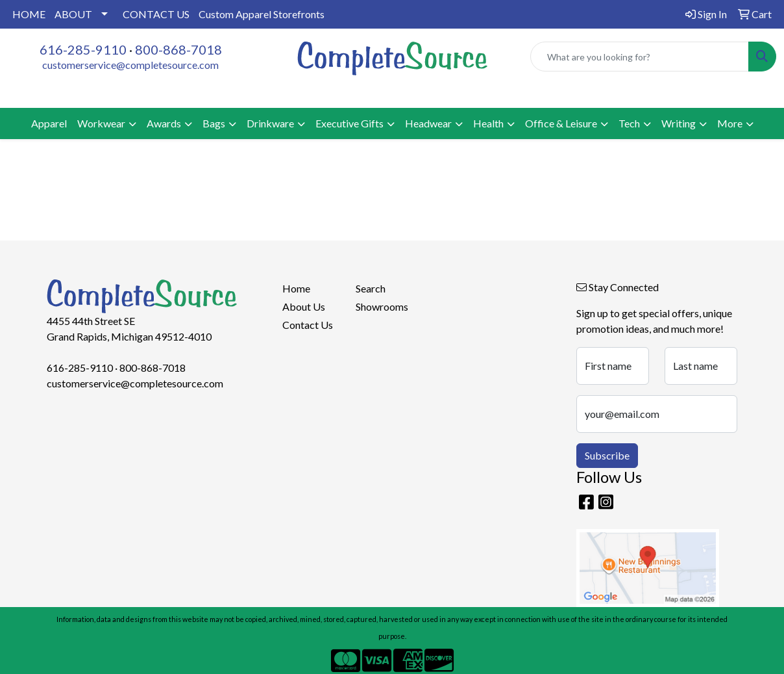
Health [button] (488, 123)
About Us (303, 306)
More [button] (729, 123)
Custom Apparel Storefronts (262, 14)
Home (296, 288)
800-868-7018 (178, 49)
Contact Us (307, 324)
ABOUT (73, 14)
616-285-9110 (83, 49)
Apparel (49, 123)
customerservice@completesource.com (130, 64)
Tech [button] (629, 123)
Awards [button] (164, 123)
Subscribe (607, 455)
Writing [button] (678, 123)
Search (371, 288)
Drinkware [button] (270, 123)
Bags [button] (213, 123)
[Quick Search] (639, 56)
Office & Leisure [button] (561, 123)
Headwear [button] (428, 123)
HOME (28, 14)
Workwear (101, 123)
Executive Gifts (349, 123)
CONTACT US (156, 14)
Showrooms (382, 306)
